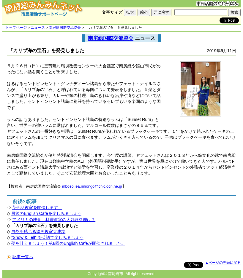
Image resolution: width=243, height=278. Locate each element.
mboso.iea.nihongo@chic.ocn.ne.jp (92, 186)
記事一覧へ (20, 256)
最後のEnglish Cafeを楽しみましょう (46, 213)
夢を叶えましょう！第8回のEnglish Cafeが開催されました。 (68, 243)
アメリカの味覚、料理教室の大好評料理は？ (53, 219)
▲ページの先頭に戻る (222, 262)
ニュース (38, 27)
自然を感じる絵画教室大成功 (38, 231)
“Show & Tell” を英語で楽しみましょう (47, 237)
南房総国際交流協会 (65, 27)
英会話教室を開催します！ (37, 207)
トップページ (16, 27)
